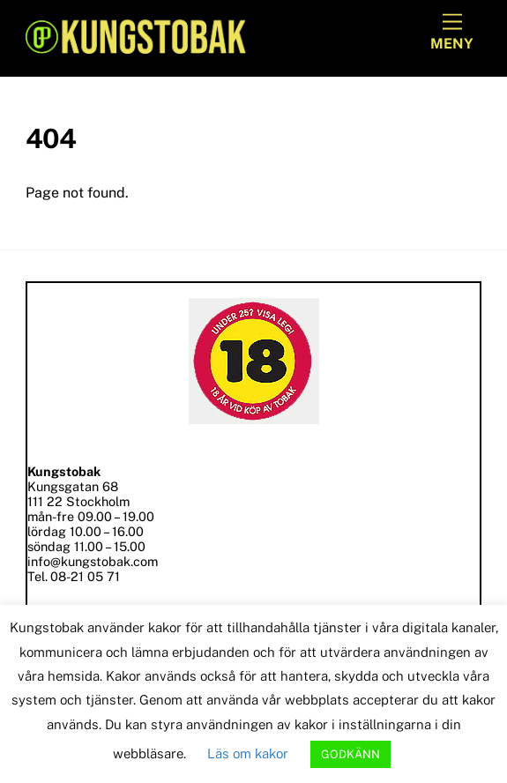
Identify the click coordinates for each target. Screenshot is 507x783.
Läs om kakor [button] (247, 753)
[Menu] (451, 33)
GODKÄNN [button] (350, 754)
